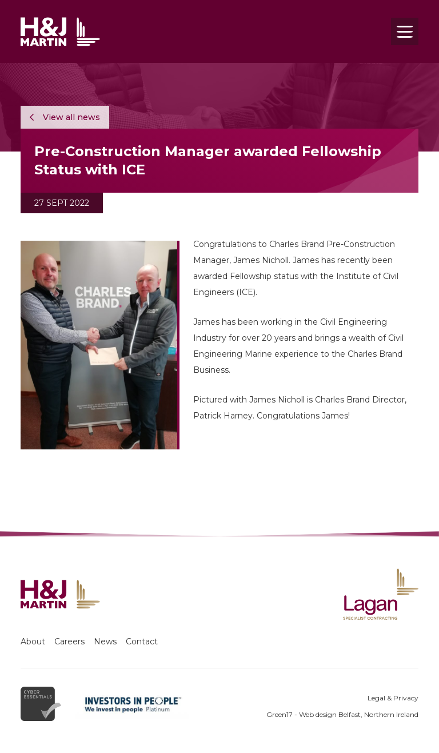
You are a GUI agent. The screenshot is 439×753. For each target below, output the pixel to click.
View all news (65, 117)
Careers (69, 641)
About (33, 641)
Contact (142, 641)
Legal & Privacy (393, 698)
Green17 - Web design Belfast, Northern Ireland (342, 714)
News (105, 641)
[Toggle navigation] (404, 31)
